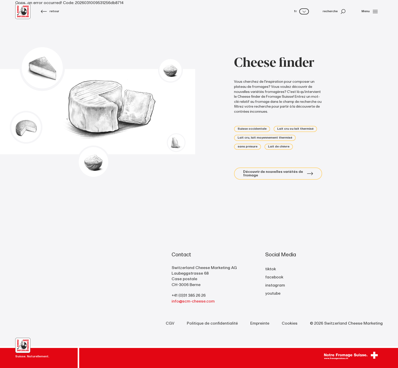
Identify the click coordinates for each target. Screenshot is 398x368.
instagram (275, 285)
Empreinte (259, 323)
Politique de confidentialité (212, 323)
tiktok (270, 269)
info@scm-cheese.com (193, 301)
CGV (170, 323)
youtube (272, 293)
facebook (274, 277)
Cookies (289, 323)
